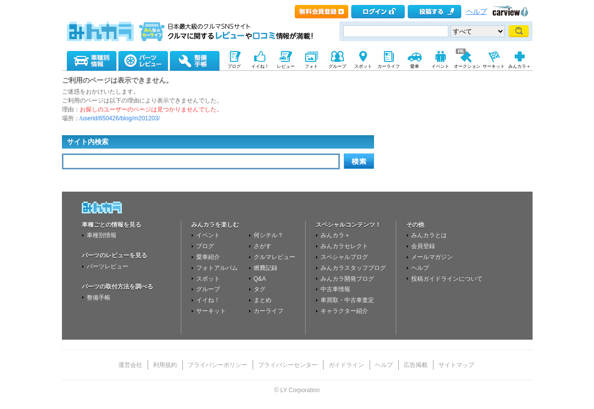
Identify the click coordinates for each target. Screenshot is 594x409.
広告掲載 (416, 364)
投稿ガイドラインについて (447, 278)
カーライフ (268, 310)
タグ (260, 289)
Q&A (260, 278)
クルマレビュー (274, 257)
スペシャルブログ (344, 257)
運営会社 (130, 364)
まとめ (262, 300)
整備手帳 (98, 297)
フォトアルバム (217, 267)
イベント (208, 235)
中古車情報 (335, 289)
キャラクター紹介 (344, 310)
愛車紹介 (208, 257)
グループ (208, 289)
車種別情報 (101, 235)
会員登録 (423, 246)
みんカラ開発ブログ (347, 278)
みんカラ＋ (335, 235)
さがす (262, 246)
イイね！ (208, 300)
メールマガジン (432, 257)
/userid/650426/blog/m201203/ (120, 118)
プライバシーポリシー (217, 364)
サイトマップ (456, 364)
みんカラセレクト (344, 246)
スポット (208, 278)
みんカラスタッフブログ (353, 267)
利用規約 (165, 364)
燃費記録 (265, 267)
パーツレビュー (107, 266)
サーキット (211, 310)
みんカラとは (429, 235)
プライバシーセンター (288, 364)
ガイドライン (346, 364)
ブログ (205, 246)
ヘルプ (476, 11)
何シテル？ (268, 235)
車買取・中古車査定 (347, 300)
